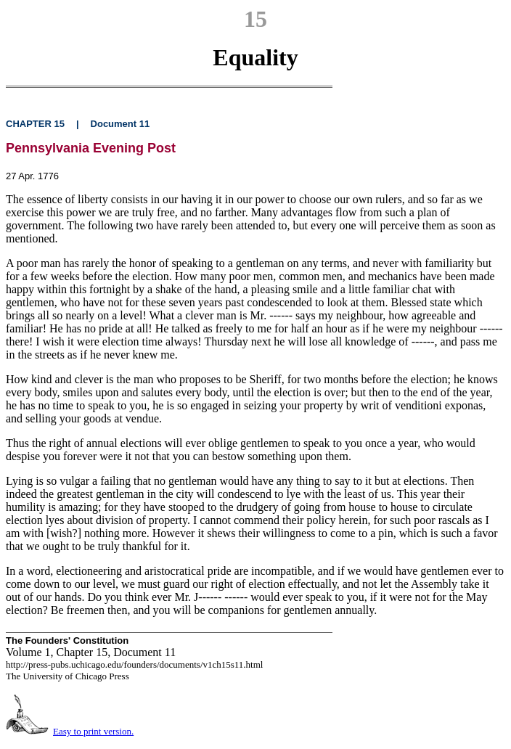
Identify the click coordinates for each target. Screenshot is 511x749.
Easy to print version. (93, 731)
